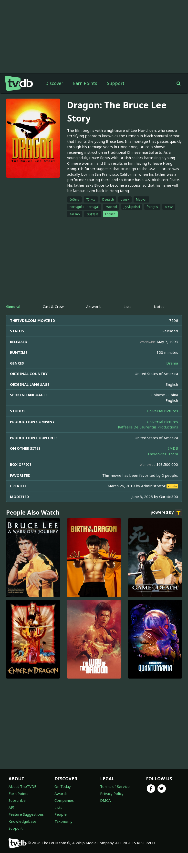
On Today (62, 786)
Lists (58, 807)
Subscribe (17, 800)
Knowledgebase (22, 821)
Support (116, 83)
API (11, 807)
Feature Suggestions (26, 814)
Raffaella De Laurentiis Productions (148, 427)
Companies (64, 800)
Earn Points (85, 83)
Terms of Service (115, 786)
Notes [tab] (159, 306)
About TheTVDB (23, 786)
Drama (172, 363)
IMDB (173, 448)
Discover (54, 83)
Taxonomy (63, 821)
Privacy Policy (112, 793)
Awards (60, 793)
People (60, 814)
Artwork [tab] (93, 306)
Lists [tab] (127, 306)
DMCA (105, 800)
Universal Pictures (162, 410)
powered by (166, 512)
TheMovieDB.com (162, 453)
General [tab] (13, 306)
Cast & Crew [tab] (53, 306)
